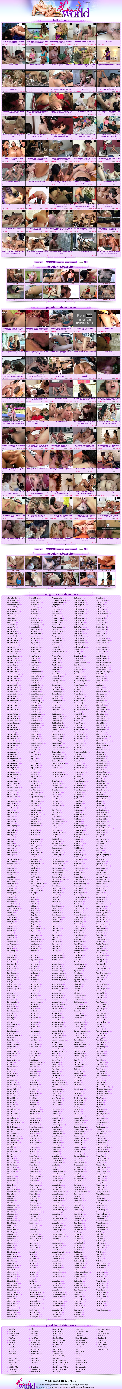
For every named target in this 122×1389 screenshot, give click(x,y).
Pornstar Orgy (78, 1134)
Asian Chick (11, 881)
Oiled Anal (77, 988)
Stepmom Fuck (101, 872)
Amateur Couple (12, 654)
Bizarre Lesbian (12, 1189)
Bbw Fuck (10, 1000)
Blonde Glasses (12, 1305)
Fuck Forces (106, 299)
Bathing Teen (11, 982)
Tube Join (88, 283)
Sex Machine (100, 680)
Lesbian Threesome (80, 629)
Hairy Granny (56, 812)
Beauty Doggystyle (13, 1044)
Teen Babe (99, 953)
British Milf (33, 667)
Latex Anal (55, 1093)
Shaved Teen (100, 734)
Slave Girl (99, 794)
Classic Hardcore (34, 857)
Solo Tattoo (100, 848)
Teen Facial (100, 995)
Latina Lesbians (57, 1134)
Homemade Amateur (58, 861)
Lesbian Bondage (57, 1187)
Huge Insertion (56, 942)
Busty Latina (33, 774)
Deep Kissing (33, 1060)
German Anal (56, 685)
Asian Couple (11, 884)
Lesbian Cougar (57, 1200)
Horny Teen (55, 921)
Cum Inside (33, 980)
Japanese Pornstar (57, 1046)
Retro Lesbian (78, 1305)
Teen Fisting (100, 1009)
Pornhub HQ (88, 299)
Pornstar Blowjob (79, 1120)
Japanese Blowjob (57, 1024)
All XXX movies (70, 283)
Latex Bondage (56, 1096)
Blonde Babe (11, 1272)
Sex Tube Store (35, 1349)
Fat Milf (32, 1274)
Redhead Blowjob (79, 1261)
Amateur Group (12, 683)
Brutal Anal (33, 747)
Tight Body (99, 1105)
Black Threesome (12, 1256)
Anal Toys (10, 855)
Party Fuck (77, 1060)
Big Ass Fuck (11, 1093)
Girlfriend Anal (56, 714)
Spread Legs (100, 863)
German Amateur (57, 683)
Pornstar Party (78, 1136)
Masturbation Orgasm (81, 683)
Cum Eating (33, 975)
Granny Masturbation (58, 774)
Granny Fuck (56, 767)
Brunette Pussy (34, 730)
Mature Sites (79, 1365)
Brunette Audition (35, 676)
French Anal (55, 660)
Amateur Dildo (11, 663)
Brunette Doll (33, 705)
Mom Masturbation (80, 897)
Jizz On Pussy (56, 1060)
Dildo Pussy (33, 1071)
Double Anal (33, 1113)
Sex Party (99, 683)
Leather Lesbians (57, 1163)
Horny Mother (56, 913)
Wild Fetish (100, 1243)
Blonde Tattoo (33, 616)
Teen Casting (100, 966)
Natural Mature (79, 950)
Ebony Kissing (34, 1185)
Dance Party (33, 1058)
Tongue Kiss (100, 1120)
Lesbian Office (56, 1267)
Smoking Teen (100, 832)
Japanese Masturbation (59, 1040)
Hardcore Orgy (56, 855)
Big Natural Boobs (13, 1151)
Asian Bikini (11, 877)
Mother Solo (78, 939)
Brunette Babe (33, 678)
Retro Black (78, 1294)
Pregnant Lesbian (79, 1165)
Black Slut (10, 1245)
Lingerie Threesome (80, 663)
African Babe (11, 618)
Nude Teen (77, 959)
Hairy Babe (55, 799)
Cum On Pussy (34, 986)
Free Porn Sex (102, 1345)
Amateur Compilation (14, 649)
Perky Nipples (78, 1078)
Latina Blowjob (56, 1118)
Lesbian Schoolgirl (58, 1301)
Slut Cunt (99, 803)
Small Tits (99, 808)
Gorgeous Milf (56, 761)
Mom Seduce (78, 901)
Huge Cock (55, 930)
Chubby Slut (33, 848)
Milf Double (78, 817)
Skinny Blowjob (101, 763)
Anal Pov (10, 841)
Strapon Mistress (101, 888)
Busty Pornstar (34, 783)
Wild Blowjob (100, 1241)
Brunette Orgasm (34, 723)
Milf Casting (78, 810)
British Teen (33, 669)
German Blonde (57, 689)
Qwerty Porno (33, 570)
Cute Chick (32, 1015)
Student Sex (100, 901)
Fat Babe (32, 1256)
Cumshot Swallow (35, 1002)
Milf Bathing (78, 801)
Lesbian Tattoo (78, 622)
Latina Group (56, 1129)
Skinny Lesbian (101, 772)
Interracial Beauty (57, 971)
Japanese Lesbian (57, 1035)
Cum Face (32, 977)
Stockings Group (101, 879)
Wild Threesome (101, 1263)
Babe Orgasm (11, 973)
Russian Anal (100, 618)
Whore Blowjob (101, 1216)
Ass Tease (10, 953)
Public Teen (77, 1196)
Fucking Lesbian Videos (60, 1362)
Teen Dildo (99, 986)
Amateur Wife (11, 750)
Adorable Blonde (12, 602)
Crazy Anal (32, 955)
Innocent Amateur (57, 953)
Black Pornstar (11, 1236)
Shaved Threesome (102, 736)
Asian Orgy (10, 921)
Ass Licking (11, 950)
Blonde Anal (11, 1267)
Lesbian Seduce (57, 1305)
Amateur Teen (11, 741)
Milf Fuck (77, 823)
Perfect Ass (77, 1069)
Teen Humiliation (101, 1022)
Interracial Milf (56, 991)
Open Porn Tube (103, 1349)
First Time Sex (56, 622)
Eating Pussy (33, 1156)
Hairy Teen (55, 830)
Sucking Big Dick (102, 913)
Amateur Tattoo (12, 738)
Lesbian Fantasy (57, 1212)
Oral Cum (77, 997)
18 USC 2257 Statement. (85, 1387)
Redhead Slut (78, 1281)
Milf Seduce (78, 850)
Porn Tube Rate (36, 1340)
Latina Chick (56, 1120)
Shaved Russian (101, 730)
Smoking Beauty (101, 812)
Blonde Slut (33, 609)
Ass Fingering (11, 944)
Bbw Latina (10, 1004)
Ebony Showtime (58, 1333)
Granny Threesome (58, 779)
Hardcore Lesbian (57, 848)
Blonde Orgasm (34, 600)
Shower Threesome (102, 745)
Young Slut (99, 1303)
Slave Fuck (99, 792)
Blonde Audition (12, 1270)
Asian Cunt (10, 886)
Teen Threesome (101, 1075)
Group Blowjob (56, 783)
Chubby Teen (33, 850)
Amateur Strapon (12, 730)
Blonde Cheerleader (13, 1288)
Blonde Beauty (11, 1276)
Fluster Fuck (52, 299)
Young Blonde (100, 1279)
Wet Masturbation (102, 1200)
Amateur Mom (11, 698)
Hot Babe (55, 924)
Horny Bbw (55, 884)
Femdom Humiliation (36, 1296)
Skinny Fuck (100, 767)
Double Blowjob (34, 1116)
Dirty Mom (32, 1098)
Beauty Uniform (12, 1060)
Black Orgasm (11, 1232)
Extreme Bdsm (34, 1232)
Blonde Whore (34, 622)
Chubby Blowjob (34, 832)
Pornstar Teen (78, 1147)
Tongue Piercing (101, 1122)
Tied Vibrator (100, 1096)
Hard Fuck (55, 837)
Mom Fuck (77, 895)
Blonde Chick (11, 1290)
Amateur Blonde (12, 634)
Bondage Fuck (34, 631)
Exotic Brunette (34, 1225)
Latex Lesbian (56, 1100)
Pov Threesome (79, 1163)
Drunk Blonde (33, 1136)
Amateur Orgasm (12, 705)
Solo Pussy (99, 846)
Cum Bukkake (33, 973)
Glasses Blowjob (57, 743)
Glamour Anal (56, 730)
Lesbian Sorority (79, 600)
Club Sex (32, 897)
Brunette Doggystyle (35, 703)
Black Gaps (34, 1358)
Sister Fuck (99, 747)
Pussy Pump (78, 1216)
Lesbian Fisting (56, 1221)
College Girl (33, 915)
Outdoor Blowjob (79, 1022)
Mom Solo (77, 904)
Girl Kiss (54, 712)
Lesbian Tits (78, 631)
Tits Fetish (99, 1116)
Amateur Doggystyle (13, 665)
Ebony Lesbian (34, 1187)
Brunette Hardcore (35, 714)
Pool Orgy (77, 1107)
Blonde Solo (33, 611)
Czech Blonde (33, 1038)
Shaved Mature (101, 721)
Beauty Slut (10, 1058)
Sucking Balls (100, 908)
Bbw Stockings (12, 1020)
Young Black (100, 1276)
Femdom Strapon (34, 1305)
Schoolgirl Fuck (101, 660)
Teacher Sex (100, 942)
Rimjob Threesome (102, 613)
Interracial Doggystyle (59, 980)
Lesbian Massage (57, 1250)
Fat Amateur (33, 1250)
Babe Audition (11, 959)
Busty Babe (33, 761)
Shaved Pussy (100, 727)
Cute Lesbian (33, 1022)
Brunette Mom (34, 721)
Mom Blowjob (78, 888)
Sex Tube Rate (35, 1347)
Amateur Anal (11, 625)
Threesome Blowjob (102, 1087)
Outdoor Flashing (79, 1024)
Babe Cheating (11, 968)
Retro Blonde (78, 1296)
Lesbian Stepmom (79, 609)
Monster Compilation (80, 915)
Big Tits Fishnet (12, 1165)
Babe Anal (10, 957)
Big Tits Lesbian (12, 1169)
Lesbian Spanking (79, 605)
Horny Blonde (56, 886)
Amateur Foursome (13, 676)
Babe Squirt (11, 975)
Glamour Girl (56, 732)
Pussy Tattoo (78, 1221)
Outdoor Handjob (79, 1029)
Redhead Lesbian (79, 1270)
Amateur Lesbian (12, 694)
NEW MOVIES (60, 262)
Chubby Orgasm (34, 846)
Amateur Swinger (12, 736)
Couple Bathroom (35, 942)
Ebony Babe (33, 1163)
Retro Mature (78, 1310)
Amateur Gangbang (13, 680)
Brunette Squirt (34, 736)
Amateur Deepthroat (13, 660)
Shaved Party (100, 725)
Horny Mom (56, 910)
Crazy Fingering (34, 959)
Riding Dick (100, 605)
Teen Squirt (100, 1064)
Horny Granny (56, 901)
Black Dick (10, 1216)
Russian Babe (100, 620)
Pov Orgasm (78, 1160)
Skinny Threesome (102, 790)
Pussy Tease (78, 1223)
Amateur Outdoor (12, 709)
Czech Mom (33, 1051)
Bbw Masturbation (13, 1011)
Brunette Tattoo (34, 738)
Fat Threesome (34, 1285)
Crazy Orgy (33, 966)
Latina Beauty (56, 1116)
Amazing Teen (11, 776)
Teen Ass (99, 948)
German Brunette (57, 694)
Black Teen (10, 1254)
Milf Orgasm (78, 837)
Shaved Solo (100, 732)
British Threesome (35, 671)
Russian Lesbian (101, 638)
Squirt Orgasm (100, 868)
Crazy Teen (33, 968)
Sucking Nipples (101, 924)
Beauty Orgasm (12, 1051)
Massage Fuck (78, 669)
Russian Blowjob (101, 627)
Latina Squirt (56, 1154)
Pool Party (77, 1109)
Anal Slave (10, 843)
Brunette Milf (33, 718)
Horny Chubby (56, 890)
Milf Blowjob (78, 808)
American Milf (11, 792)
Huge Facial (55, 939)
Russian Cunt (100, 634)
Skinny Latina (100, 770)
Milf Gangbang (79, 825)
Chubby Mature (34, 841)
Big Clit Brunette (12, 1113)
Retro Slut (99, 598)
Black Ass (10, 1198)
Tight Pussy (100, 1109)
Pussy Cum (77, 1198)
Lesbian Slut (56, 1317)
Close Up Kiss (33, 881)
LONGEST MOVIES (70, 262)
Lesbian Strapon (79, 613)
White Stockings (101, 1214)
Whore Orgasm (101, 1223)
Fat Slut (31, 1281)
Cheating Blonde (34, 808)
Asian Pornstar (11, 924)
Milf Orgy (77, 839)
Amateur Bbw (11, 631)
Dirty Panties (33, 1100)
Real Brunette (78, 1230)
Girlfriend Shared (57, 725)
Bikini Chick (11, 1180)
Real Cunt (77, 1236)
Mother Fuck (78, 930)
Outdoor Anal (78, 1020)
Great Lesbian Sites (81, 1331)
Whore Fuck (100, 1218)
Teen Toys (99, 1080)
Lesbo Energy (79, 1347)
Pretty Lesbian (78, 1178)
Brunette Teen (33, 741)
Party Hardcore (78, 1064)
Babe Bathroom (12, 962)
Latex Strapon (56, 1109)
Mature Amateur (79, 685)
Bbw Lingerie (11, 1009)
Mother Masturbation (80, 933)
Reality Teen (78, 1250)
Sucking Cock (100, 917)
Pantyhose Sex (78, 1058)
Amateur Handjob (12, 685)
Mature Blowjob (79, 703)
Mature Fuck (78, 727)
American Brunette (13, 783)
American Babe (12, 779)
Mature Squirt (78, 779)
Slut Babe (99, 801)
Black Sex (10, 1243)
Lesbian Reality (57, 1296)
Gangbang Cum (57, 680)
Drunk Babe (33, 1134)
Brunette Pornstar (34, 725)
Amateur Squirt (12, 727)
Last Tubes (70, 299)
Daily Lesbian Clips (59, 1356)
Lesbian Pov (56, 1290)
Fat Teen (32, 1283)
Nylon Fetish (78, 975)
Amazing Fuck (11, 767)
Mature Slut (77, 774)
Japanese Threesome (58, 1051)
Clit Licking (33, 868)
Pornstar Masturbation (81, 1129)
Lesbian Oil (55, 1270)
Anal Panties (11, 837)
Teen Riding (100, 1053)
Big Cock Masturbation (14, 1129)
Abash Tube (33, 586)
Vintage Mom (100, 1180)
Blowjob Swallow (35, 629)
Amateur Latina (12, 692)
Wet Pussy (99, 1207)
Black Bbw (10, 1203)
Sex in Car (99, 687)
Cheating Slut (33, 821)
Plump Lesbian (78, 1102)
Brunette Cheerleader (36, 694)
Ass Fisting (10, 946)
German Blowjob (57, 692)
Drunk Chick (33, 1140)
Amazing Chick (12, 765)
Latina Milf (55, 1138)
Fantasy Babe (33, 1245)
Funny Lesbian (56, 676)
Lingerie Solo (78, 658)
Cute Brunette (33, 1013)
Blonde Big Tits (12, 1279)
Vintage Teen (100, 1189)
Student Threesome (102, 904)
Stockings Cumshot (102, 875)
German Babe (56, 687)
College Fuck (33, 913)
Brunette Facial (34, 707)
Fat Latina (32, 1267)
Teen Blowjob (100, 964)
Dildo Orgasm (33, 1069)
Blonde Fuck (11, 1303)
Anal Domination (12, 812)
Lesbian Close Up (57, 1194)
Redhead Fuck (78, 1267)
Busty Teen (32, 788)
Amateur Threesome (13, 743)
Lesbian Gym (56, 1232)
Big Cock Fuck (12, 1127)
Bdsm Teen (10, 1033)
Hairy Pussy (55, 828)
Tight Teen (99, 1111)
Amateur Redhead (12, 714)
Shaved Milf (100, 723)
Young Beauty (100, 1274)
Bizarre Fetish (11, 1187)
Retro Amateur (78, 1290)
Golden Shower (56, 750)
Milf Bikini (77, 805)
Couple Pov (33, 950)
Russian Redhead (101, 649)
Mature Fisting (78, 725)
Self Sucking (100, 676)
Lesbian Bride (56, 1189)
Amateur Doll (11, 667)
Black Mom (11, 1227)
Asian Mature (11, 910)
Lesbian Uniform (79, 636)
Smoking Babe (101, 810)
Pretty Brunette (78, 1171)
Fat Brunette (33, 1261)
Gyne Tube (106, 586)
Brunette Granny (34, 712)
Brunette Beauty (34, 683)
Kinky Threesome (57, 1080)
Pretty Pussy (78, 1180)
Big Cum (10, 1131)
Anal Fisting (11, 819)
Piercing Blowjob (79, 1098)
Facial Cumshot (34, 1241)
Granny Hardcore (57, 770)
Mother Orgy (78, 937)
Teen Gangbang (101, 1013)
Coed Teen (32, 908)
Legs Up (54, 1169)
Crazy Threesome (34, 971)
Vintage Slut (100, 1187)
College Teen (33, 926)
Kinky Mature (56, 1075)
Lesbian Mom (56, 1259)
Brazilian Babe (34, 649)
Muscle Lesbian (79, 942)
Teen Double (100, 993)
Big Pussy (10, 1158)
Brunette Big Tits (34, 685)
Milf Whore (77, 875)
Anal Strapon (11, 848)
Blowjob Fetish (34, 627)
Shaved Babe (100, 698)
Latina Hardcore (57, 1131)
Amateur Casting (12, 640)
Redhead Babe (78, 1256)
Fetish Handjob (34, 1312)
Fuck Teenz (56, 1371)
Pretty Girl (77, 1176)
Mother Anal (78, 926)
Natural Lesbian (79, 948)
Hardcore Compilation (59, 846)
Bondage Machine (35, 634)
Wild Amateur (100, 1230)
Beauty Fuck (11, 1046)
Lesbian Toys (78, 634)
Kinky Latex (56, 1071)
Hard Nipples (56, 839)
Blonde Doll (11, 1296)
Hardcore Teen (56, 859)
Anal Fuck (10, 823)
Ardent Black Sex (36, 1353)
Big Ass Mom (11, 1100)
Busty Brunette (34, 767)
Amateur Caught (12, 642)
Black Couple (11, 1214)
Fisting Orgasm (56, 636)
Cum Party (32, 993)
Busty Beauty (33, 763)
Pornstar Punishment (80, 1138)
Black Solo (10, 1247)
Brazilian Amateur (35, 647)
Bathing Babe (11, 980)
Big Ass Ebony (11, 1091)
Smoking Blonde (101, 814)
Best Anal (10, 1062)
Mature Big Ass (79, 696)
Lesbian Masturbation (58, 1252)
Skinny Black (100, 759)
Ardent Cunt (106, 283)
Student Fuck (100, 897)
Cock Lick (32, 899)
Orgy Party (77, 1013)
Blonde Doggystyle (13, 1294)
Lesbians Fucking (79, 647)
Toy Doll (99, 1125)
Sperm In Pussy (101, 859)
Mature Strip (78, 783)
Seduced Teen (100, 674)
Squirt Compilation (102, 866)
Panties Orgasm (79, 1046)
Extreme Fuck (33, 1234)
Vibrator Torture (101, 1160)
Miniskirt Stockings (80, 884)
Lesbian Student (79, 618)
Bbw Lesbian (11, 1006)
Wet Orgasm (100, 1203)
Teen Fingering (101, 1004)
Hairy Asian (55, 796)
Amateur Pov (11, 712)
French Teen (55, 669)
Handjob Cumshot (57, 832)
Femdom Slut (33, 1301)
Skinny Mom (100, 781)
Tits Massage (100, 1118)
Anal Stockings (12, 846)
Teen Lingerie (100, 1029)
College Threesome (35, 928)
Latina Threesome (57, 1158)
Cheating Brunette (35, 810)
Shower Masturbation (103, 741)
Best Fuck (10, 1071)
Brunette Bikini (34, 687)
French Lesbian (56, 665)
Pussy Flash (77, 1203)
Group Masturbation (58, 788)
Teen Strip (99, 1069)
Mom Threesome (79, 908)
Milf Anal (77, 799)
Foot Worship (56, 647)
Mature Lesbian (79, 747)
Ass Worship (11, 955)
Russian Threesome (102, 654)
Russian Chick (100, 631)
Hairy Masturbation (58, 821)
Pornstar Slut (78, 1142)
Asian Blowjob (11, 879)
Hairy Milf (55, 825)
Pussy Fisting (78, 1200)
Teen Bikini (100, 962)
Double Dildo (33, 1118)
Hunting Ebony (58, 1342)
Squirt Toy (99, 870)
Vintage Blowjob (101, 1167)
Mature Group (78, 732)
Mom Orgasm (78, 899)
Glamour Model (57, 738)
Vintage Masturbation (103, 1174)
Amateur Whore (12, 747)
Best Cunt (10, 1069)
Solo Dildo (99, 837)
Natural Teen (78, 955)
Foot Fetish (55, 645)
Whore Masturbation (102, 1221)
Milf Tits (77, 870)
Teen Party (99, 1044)
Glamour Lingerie (57, 736)
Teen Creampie (101, 975)
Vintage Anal (100, 1163)
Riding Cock (100, 602)
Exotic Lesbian (34, 1227)
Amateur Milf (11, 696)
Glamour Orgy (56, 741)
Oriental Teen (78, 1017)
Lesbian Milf (56, 1256)
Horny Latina (56, 904)
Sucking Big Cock (102, 910)
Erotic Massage (34, 1221)
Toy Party (99, 1129)
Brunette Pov (33, 727)
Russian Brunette (101, 629)
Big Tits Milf (11, 1171)
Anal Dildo (10, 808)
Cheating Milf (33, 817)
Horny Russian (56, 919)
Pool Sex (77, 1111)
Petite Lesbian (78, 1093)
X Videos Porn (102, 1342)
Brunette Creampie (35, 700)
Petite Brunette (78, 1089)
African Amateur (12, 616)
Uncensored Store (52, 570)
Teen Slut (99, 1058)
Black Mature (11, 1223)
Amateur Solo (11, 725)
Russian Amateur (101, 616)
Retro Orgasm (78, 1317)
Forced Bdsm (56, 649)
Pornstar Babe (78, 1118)
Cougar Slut (33, 937)
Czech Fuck (33, 1042)
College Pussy (33, 921)
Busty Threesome (34, 790)
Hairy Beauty (56, 801)
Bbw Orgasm (11, 1015)
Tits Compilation (101, 1113)
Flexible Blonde (57, 638)
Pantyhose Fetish (79, 1051)
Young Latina (100, 1294)
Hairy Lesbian (56, 819)
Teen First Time (101, 1006)
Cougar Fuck (33, 933)
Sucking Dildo (100, 921)
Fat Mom (32, 1276)
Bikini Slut (10, 1185)
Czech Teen (33, 1055)
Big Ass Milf (11, 1098)
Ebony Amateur (34, 1158)
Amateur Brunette (12, 638)
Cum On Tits (33, 988)
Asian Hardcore (12, 899)
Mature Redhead (79, 767)
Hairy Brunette (56, 805)
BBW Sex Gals (58, 1351)
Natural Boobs (78, 946)
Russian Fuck (100, 636)
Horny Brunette (56, 888)
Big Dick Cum (11, 1140)
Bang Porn (15, 299)
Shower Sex (100, 743)
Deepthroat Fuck (34, 1064)
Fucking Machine (57, 674)
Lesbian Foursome (57, 1225)
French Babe (56, 663)
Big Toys (10, 1174)
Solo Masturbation (102, 841)
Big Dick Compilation (14, 1138)
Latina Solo (55, 1151)
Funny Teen (55, 678)
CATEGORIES (38, 262)
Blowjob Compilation (36, 625)
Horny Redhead (57, 917)
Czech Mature (33, 1046)
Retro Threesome (101, 600)
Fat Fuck (32, 1265)
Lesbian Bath (56, 1178)
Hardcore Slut (56, 857)
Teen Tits (99, 1078)
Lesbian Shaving (57, 1308)
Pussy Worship (78, 1227)
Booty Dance (33, 642)
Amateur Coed (11, 647)
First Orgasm (56, 613)
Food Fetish (55, 642)
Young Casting (101, 1283)
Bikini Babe (11, 1176)
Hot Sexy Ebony (58, 1338)
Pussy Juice (77, 1207)
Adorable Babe (11, 600)
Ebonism (33, 1365)
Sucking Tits (100, 926)
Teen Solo (99, 1060)
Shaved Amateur (101, 692)
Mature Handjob (79, 734)
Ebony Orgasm (34, 1198)
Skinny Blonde (101, 761)
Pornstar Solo (78, 1145)
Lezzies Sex (79, 1358)
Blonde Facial (11, 1299)
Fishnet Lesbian (57, 627)
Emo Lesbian (33, 1214)
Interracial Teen (56, 1002)
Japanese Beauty (57, 1020)
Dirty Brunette (34, 1087)
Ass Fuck (10, 948)
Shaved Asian (100, 696)
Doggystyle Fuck (34, 1111)
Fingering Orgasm (57, 602)
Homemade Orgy (57, 875)
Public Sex (77, 1194)
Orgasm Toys (78, 1011)
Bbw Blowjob (11, 995)
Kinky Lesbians (57, 1073)
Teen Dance (100, 982)
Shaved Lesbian (101, 718)
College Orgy (33, 917)
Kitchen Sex (55, 1087)
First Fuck (55, 611)
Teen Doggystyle (101, 988)
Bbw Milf (10, 1013)
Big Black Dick (12, 1107)
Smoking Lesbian (101, 825)
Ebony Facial (33, 1178)
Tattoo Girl (99, 935)
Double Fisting (34, 1122)
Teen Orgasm (100, 1035)
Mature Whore (78, 794)
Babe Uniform (11, 977)
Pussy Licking (78, 1209)
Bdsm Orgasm (11, 1031)
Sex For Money (101, 678)
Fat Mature (32, 1272)
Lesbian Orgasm (57, 1272)
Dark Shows (35, 1362)
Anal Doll (10, 810)
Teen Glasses (100, 1015)
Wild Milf (99, 1250)
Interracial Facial (57, 982)
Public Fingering (79, 1187)
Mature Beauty (78, 694)
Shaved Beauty (101, 703)
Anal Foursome (12, 821)
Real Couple (78, 1234)
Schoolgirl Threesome (103, 665)
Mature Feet (78, 721)
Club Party (32, 895)
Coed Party (32, 906)
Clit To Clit (32, 875)
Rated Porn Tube (36, 1345)
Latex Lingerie (56, 1102)
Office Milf (77, 984)
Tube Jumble (33, 283)
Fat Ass (31, 1254)
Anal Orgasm (11, 832)
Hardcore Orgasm (57, 852)
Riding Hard (100, 609)
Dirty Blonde (33, 1084)
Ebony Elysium (35, 1369)
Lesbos (77, 1353)
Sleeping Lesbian (101, 799)
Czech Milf (32, 1049)
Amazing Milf (11, 772)
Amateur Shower (12, 721)
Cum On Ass (33, 982)
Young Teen (100, 1308)
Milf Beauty (78, 803)
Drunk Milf (33, 1145)
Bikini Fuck (11, 1183)
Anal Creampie (12, 805)
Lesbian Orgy (56, 1274)
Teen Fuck (99, 1011)
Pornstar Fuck (78, 1125)
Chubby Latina (34, 837)
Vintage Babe (100, 1165)
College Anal (33, 910)
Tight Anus (99, 1100)
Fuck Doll (55, 671)
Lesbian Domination (58, 1207)
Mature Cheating (79, 707)
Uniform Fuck (100, 1145)
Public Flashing (79, 1189)
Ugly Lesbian (100, 1136)
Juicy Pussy (55, 1062)
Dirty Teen (32, 1105)
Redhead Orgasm (79, 1276)
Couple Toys (33, 953)
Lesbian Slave (56, 1314)
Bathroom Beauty (12, 984)
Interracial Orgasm (57, 995)
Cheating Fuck (34, 812)
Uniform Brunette (101, 1140)
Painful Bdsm (78, 1040)
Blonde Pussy (33, 607)
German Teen (56, 707)
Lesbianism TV (80, 1340)
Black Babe (10, 1200)
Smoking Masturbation (103, 828)
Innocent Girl (56, 959)
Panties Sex (77, 1049)
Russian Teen (100, 651)
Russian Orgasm (101, 647)
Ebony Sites (57, 1336)
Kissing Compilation (58, 1082)
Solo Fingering (101, 839)
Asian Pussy (11, 928)
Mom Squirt (78, 906)
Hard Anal (55, 834)
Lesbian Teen (78, 627)
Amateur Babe (11, 629)
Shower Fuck (100, 738)
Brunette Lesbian (34, 716)
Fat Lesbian (33, 1270)
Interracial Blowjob (58, 973)
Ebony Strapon (34, 1207)
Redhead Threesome (80, 1288)
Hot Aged (78, 1333)
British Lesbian (34, 663)
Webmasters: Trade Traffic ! (61, 1380)
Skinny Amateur (101, 750)
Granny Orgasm (57, 776)
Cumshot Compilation (36, 1000)
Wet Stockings (100, 1209)
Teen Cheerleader (101, 968)
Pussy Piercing (78, 1214)
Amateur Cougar (12, 651)
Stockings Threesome (103, 881)
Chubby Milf (33, 843)
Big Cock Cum (11, 1125)
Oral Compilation (79, 995)
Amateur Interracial (13, 689)
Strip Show (99, 892)
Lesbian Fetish (56, 1216)
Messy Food (78, 796)
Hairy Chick (55, 808)
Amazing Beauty (12, 759)
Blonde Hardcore (12, 1310)
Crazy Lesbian (34, 964)
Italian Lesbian (56, 1006)
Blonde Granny (12, 1308)
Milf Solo (77, 852)
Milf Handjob (78, 828)
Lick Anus (77, 649)
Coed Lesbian (33, 904)
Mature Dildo (78, 714)
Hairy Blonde (56, 803)
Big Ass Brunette (12, 1087)
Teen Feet (99, 1000)
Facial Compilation (35, 1238)
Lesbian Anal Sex (57, 1171)
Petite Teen (77, 1096)
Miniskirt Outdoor (79, 881)
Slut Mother (100, 805)
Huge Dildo (55, 935)
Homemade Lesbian (58, 870)
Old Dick (77, 993)
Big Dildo (10, 1147)
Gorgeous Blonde (57, 754)
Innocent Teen (56, 964)
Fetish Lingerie (34, 1314)
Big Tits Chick (11, 1163)
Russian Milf (100, 645)
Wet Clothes (100, 1198)
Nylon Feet (77, 973)
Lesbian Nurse (56, 1265)
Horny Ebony (56, 899)
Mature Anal (78, 687)
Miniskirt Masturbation (81, 879)
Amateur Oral (11, 703)
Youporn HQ (15, 586)
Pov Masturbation (79, 1156)
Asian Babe (10, 870)
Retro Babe (77, 1292)
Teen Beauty (100, 957)
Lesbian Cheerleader (58, 1192)
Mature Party (78, 763)
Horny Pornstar (56, 915)
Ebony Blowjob (34, 1169)
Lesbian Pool (56, 1285)
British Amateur (34, 656)
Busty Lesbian (33, 776)
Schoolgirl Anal (101, 656)
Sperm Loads (100, 861)
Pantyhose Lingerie (80, 1055)
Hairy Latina (56, 817)
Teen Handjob (100, 1020)
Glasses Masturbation (58, 747)
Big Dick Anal (11, 1134)
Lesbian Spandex (79, 602)
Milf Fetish (77, 821)
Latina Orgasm (56, 1142)
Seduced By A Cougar (103, 671)
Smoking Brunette (102, 817)
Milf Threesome (79, 868)
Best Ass (10, 1064)
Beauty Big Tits (12, 1042)
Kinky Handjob (56, 1069)
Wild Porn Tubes (88, 570)
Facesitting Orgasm (35, 1236)
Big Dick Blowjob (13, 1136)
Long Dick (77, 665)
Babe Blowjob (11, 964)
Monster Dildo (78, 917)
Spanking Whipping (102, 855)
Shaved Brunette (101, 709)
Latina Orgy (55, 1145)
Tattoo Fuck (100, 933)
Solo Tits (99, 850)
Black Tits (10, 1259)
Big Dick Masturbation (14, 1145)
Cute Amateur (33, 1006)
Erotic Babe (33, 1216)
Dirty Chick (33, 1089)
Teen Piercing (100, 1046)
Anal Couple (11, 803)
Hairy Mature (56, 823)
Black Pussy (11, 1241)
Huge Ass (55, 926)
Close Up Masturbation (36, 884)
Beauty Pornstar (12, 1053)
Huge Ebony (56, 937)
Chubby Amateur (34, 828)
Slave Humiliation (102, 796)
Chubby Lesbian (34, 839)
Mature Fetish (78, 723)
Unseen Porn (70, 570)
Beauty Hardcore (12, 1049)
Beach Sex (10, 1038)
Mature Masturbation (80, 752)
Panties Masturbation (80, 1044)
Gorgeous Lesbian (57, 759)
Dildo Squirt (33, 1073)
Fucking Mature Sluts (60, 1365)
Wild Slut (99, 1259)
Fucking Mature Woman (60, 1369)
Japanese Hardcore (57, 1031)
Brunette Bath (33, 680)
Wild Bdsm (99, 1234)
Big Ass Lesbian (12, 1096)
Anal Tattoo (10, 850)
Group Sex (55, 790)
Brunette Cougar (34, 698)
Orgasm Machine (79, 1009)
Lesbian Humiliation (58, 1236)
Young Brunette (101, 1281)
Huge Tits (55, 948)
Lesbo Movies (79, 1349)
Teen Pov (99, 1049)
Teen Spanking (101, 1062)
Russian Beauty (101, 622)
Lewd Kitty (79, 1356)
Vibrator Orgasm (101, 1158)
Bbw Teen (10, 1022)
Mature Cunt (78, 712)
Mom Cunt (77, 890)
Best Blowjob (11, 1067)
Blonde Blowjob (12, 1283)
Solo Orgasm (100, 843)
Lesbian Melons (57, 1254)
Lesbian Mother (57, 1263)
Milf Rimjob (78, 848)
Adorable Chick (12, 607)
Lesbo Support (80, 1351)
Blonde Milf (11, 1317)
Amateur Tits (11, 745)
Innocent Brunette (57, 957)
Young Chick (100, 1285)
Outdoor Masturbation (81, 1031)
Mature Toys (78, 792)
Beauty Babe (11, 1040)
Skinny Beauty (101, 756)
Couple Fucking (34, 944)
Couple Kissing (34, 946)
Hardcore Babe (56, 841)
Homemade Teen (57, 877)
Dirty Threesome (34, 1107)
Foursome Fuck (56, 654)
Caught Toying (34, 799)
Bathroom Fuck (12, 986)
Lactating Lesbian (57, 1091)
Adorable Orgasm (12, 611)
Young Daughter (101, 1290)
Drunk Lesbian (34, 1142)
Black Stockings (12, 1252)
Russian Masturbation (103, 640)
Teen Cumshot (100, 977)
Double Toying (34, 1129)
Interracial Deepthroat (58, 977)
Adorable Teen (11, 613)
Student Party (100, 899)
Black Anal (10, 1196)
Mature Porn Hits (80, 1360)
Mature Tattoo (78, 788)
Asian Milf (10, 913)
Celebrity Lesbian (35, 801)
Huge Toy (55, 950)
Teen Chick (99, 971)
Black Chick (11, 1212)
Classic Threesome (35, 863)
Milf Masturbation (80, 834)
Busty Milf (32, 779)
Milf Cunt (77, 812)
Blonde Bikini (11, 1281)
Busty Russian (33, 785)
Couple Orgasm (34, 948)
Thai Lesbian (100, 1084)
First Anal (55, 607)
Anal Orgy (10, 834)
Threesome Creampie (103, 1089)
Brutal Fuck (33, 752)
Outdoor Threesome (80, 1038)
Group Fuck (55, 785)
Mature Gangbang (79, 730)
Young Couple (100, 1288)
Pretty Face (77, 1174)
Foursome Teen (56, 656)
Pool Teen (77, 1113)
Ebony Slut (32, 1205)
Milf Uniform (78, 872)
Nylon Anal (77, 971)
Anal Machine (11, 830)
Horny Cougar (56, 892)
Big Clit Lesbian (12, 1116)
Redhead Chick (79, 1263)
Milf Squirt (77, 857)
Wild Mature (100, 1247)
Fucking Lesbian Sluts (60, 1360)
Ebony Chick (33, 1174)
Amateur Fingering (13, 674)
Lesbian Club (56, 1196)
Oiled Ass (77, 991)
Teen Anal (99, 946)
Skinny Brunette (101, 765)
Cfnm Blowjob (34, 803)
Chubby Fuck (33, 834)
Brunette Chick (34, 696)
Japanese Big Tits (57, 1022)
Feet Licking (33, 1288)
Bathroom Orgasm (13, 988)
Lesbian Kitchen (57, 1243)
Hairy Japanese (56, 814)
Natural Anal (78, 944)
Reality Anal (78, 1245)
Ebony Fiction (35, 1371)
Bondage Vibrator (35, 638)
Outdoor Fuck (78, 1026)
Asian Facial (11, 888)
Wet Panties (100, 1205)
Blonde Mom (33, 598)
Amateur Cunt (11, 658)
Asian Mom (11, 915)
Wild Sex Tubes (106, 570)
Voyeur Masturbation (102, 1194)
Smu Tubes (34, 1351)
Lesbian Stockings (80, 611)
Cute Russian (33, 1026)
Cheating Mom (34, 819)
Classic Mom (33, 861)
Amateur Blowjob (12, 636)
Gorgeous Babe (56, 752)
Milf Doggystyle (79, 814)
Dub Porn (33, 299)
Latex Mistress (56, 1105)
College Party (33, 919)
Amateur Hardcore (13, 687)
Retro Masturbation (80, 1308)
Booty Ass (32, 640)
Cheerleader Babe (35, 823)
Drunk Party (33, 1149)
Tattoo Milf (99, 937)
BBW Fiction (57, 1349)
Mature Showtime (81, 1362)
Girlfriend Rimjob (57, 723)
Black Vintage (11, 1261)
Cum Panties (33, 991)
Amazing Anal (11, 752)
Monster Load (78, 919)
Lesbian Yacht (78, 645)
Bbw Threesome (12, 1024)
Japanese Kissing (57, 1033)
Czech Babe (33, 1033)
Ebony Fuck (33, 1180)
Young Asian (100, 1270)
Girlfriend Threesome (58, 727)
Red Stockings (78, 1252)
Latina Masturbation (58, 1136)
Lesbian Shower (57, 1310)
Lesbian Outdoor (57, 1276)
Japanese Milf (56, 1042)
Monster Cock (78, 913)
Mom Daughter (79, 892)
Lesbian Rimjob (57, 1299)
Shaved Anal (100, 694)
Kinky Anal (55, 1064)
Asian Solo (10, 933)
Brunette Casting (34, 692)
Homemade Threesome (59, 879)
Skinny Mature (101, 776)
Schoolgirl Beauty (102, 658)
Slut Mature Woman (104, 1329)
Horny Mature (56, 906)
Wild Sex (99, 1256)
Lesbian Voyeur (79, 638)
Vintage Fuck (100, 1169)
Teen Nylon (100, 1033)
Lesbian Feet (56, 1214)
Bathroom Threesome (14, 991)
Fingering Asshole (57, 598)
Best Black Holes (36, 1356)
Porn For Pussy (102, 1340)
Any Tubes (88, 586)
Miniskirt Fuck (78, 877)
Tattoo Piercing (101, 939)
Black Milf (10, 1225)
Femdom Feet (33, 1294)
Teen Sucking (100, 1071)
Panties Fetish (78, 1042)
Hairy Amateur (56, 792)
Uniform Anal (100, 1138)
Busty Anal (32, 756)
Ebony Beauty (33, 1167)
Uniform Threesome (102, 1151)
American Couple (12, 785)
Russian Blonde (101, 625)
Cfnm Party (33, 805)
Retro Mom (77, 1314)
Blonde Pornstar (34, 602)
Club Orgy (32, 892)
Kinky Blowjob (56, 1067)
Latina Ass (55, 1113)
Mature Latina (78, 745)
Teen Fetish (100, 1002)
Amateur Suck (11, 734)
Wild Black (99, 1238)
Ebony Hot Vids (58, 1329)
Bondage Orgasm (34, 636)
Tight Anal (99, 1098)
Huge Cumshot (56, 933)
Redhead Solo (78, 1283)
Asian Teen (10, 937)
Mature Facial (78, 718)
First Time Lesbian (58, 620)
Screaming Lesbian (102, 667)
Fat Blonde (32, 1259)
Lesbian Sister (56, 1312)
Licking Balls (78, 654)
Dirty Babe (32, 1080)
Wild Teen (99, 1261)
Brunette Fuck (33, 709)
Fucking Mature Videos (60, 1367)
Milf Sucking (78, 863)
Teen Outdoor (100, 1040)
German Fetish (56, 696)
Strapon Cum (100, 884)
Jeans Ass (55, 1053)
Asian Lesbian (11, 904)
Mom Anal (77, 886)
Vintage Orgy (100, 1185)
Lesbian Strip (78, 616)
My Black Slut (57, 1345)
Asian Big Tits (11, 875)
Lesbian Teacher (79, 625)
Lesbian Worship (79, 642)
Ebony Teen (33, 1209)
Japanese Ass (56, 1013)
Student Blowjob (101, 895)
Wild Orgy (99, 1252)
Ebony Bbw (33, 1165)
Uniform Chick (101, 1142)
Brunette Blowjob (35, 689)
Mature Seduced (79, 772)
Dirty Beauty (33, 1082)
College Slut (33, 924)
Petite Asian (78, 1084)
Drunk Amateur (34, 1131)
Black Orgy (10, 1234)
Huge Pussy (55, 944)
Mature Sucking (79, 785)
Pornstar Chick (78, 1122)
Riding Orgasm (101, 611)
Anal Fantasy (11, 814)
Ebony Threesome (35, 1212)
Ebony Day (34, 1367)
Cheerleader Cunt (34, 825)
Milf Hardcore (78, 830)
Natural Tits (77, 957)
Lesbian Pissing (57, 1283)
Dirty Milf (32, 1096)
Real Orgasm (78, 1241)
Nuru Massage (78, 968)
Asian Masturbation (13, 908)
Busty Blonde (33, 765)
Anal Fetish (10, 817)
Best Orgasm (11, 1075)
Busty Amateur (34, 754)
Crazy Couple (33, 957)
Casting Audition (34, 792)
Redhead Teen (78, 1285)
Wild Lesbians (100, 1245)
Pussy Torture (78, 1225)
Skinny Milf (100, 779)
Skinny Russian (101, 785)
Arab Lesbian (11, 861)
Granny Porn (79, 1329)
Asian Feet (10, 890)
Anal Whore (11, 857)
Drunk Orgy (33, 1147)
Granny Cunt (56, 765)
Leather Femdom (57, 1160)
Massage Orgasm (79, 674)
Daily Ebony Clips (36, 1360)
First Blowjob (56, 609)
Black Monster (11, 1230)
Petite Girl (77, 1091)
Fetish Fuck (33, 1310)
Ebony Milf (33, 1194)
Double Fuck (33, 1125)
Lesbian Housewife (58, 1234)
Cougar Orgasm (34, 935)
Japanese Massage (57, 1038)
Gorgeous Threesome (58, 763)
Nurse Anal (77, 962)
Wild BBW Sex (102, 1331)
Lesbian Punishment (58, 1292)
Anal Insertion (11, 828)
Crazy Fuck (33, 962)
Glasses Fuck (56, 745)
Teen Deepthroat (101, 984)
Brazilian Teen (34, 654)
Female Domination (35, 1292)
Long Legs (77, 667)
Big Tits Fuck (11, 1167)
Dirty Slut (32, 1102)
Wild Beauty (100, 1236)
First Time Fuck (57, 618)
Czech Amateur (34, 1031)
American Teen (12, 796)
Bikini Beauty (11, 1178)
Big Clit (9, 1111)
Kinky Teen (55, 1078)
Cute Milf (32, 1024)
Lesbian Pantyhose (57, 1279)
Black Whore (11, 1263)
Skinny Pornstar (101, 783)
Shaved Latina (100, 716)
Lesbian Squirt (78, 607)
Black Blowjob (11, 1207)
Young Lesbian (101, 1296)
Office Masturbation (80, 982)
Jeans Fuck (55, 1055)
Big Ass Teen (11, 1105)
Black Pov (10, 1238)
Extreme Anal (33, 1230)
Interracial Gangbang (58, 986)
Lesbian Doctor (56, 1205)
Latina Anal (55, 1111)
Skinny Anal (100, 752)
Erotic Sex (32, 1223)
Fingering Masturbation (59, 600)
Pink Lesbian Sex (80, 1367)
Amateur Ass (11, 627)
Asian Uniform (11, 942)
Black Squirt (11, 1250)
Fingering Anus (34, 1317)
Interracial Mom (57, 993)
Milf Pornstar (78, 843)
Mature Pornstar (79, 765)
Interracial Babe (57, 968)
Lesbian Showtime (81, 1342)
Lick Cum (77, 651)
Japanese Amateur (57, 1009)
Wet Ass (99, 1196)
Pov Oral (77, 1158)
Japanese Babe (56, 1015)
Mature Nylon (78, 756)
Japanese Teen (56, 1049)
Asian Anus (10, 868)
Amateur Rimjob (12, 718)
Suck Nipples (100, 906)
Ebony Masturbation (35, 1189)
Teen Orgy (99, 1038)
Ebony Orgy (33, 1200)
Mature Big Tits (79, 698)
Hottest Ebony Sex (59, 1340)
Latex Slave (55, 1107)
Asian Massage (12, 906)
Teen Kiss (99, 1026)
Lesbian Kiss (56, 1241)
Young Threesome (102, 1310)
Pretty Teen (77, 1183)
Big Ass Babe (11, 1082)
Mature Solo (78, 776)
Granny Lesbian (57, 772)
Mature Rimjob (79, 770)
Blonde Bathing (12, 1274)
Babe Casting (11, 966)
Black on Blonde (12, 1265)
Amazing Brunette (13, 763)
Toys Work (99, 1134)
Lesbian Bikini (56, 1185)
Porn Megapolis (80, 1369)
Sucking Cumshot (101, 919)
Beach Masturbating (13, 1035)
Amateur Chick (12, 645)
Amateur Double (12, 669)
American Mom (12, 794)
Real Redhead (78, 1243)
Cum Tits (32, 997)
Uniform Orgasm (101, 1149)
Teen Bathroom (101, 955)
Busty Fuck (33, 772)
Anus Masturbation (13, 859)
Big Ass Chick (11, 1089)
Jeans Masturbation (58, 1058)
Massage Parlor (79, 676)
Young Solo (100, 1305)
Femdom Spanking (35, 1303)
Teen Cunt (99, 980)
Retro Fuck (77, 1303)
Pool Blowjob (78, 1105)
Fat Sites (56, 1358)
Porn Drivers (15, 570)
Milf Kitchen (78, 832)
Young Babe (100, 1272)
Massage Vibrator (79, 678)
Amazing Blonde (12, 761)
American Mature (12, 790)
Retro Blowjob (78, 1299)
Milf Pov (77, 846)
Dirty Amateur (34, 1075)
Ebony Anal (33, 1160)
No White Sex (57, 1347)
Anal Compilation (12, 801)
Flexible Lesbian (57, 640)
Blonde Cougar (12, 1292)
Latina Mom (56, 1140)
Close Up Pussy (34, 888)
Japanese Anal (56, 1011)
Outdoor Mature (79, 1033)
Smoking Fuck (101, 823)
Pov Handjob (78, 1154)
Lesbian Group (56, 1230)
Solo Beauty (100, 834)
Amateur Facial (12, 671)
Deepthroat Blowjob (35, 1062)
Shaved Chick (100, 712)
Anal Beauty (11, 799)
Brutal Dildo (33, 750)
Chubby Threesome (35, 852)
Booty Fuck (33, 645)
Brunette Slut (33, 732)
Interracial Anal (56, 966)
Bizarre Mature (12, 1192)
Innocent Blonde (57, 955)
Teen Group (100, 1017)
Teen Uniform (100, 1082)
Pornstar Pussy (78, 1140)
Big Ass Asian (11, 1080)
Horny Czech (56, 895)
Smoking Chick (101, 819)
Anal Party (10, 839)
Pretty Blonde (78, 1169)
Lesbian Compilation (58, 1198)
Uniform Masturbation (103, 1147)
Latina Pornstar (56, 1147)
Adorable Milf (11, 609)
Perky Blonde (78, 1071)
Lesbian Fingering (57, 1218)
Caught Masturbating (36, 796)
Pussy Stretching (79, 1218)
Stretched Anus (101, 890)
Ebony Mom (33, 1196)
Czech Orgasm (34, 1053)
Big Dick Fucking (12, 1142)
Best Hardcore (11, 1073)
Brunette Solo (33, 734)
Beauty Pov (10, 1055)
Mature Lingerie (79, 750)
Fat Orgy (32, 1279)
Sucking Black (101, 915)
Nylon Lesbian (78, 977)
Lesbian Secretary (57, 1303)
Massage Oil (78, 671)
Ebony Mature (33, 1192)
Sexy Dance (100, 689)
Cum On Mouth (34, 984)
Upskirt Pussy (100, 1154)
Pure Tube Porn (36, 1342)
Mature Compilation (80, 709)
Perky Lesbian (78, 1075)
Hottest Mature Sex (81, 1338)
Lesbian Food (56, 1223)
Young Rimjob (101, 1299)
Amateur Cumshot (13, 656)
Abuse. (92, 1387)
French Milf (55, 667)
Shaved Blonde (101, 707)
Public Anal (77, 1185)
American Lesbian (13, 788)
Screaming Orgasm (102, 669)
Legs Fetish (55, 1165)
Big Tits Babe (11, 1160)
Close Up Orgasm (35, 886)
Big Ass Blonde (12, 1084)
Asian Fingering (12, 892)
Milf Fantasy (78, 819)
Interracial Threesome (58, 1004)
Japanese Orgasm (57, 1044)
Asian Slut (10, 930)
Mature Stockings (79, 781)
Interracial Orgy (57, 997)
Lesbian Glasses (57, 1227)
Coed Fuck (32, 901)
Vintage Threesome (102, 1192)
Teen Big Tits (100, 959)
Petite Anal (77, 1082)
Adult (52, 586)
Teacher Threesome (102, 944)
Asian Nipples (11, 917)
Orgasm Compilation (80, 1006)
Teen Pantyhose (101, 1042)
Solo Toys (99, 852)
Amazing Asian (12, 754)
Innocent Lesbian (57, 962)
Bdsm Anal (10, 1026)
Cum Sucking (33, 995)
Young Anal (100, 1267)
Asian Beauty (11, 872)
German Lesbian (57, 700)
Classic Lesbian (34, 859)
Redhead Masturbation (81, 1272)
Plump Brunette (79, 1100)
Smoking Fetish (101, 821)
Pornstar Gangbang (80, 1127)
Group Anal (55, 781)
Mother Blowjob (79, 928)
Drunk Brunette (34, 1138)
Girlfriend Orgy (57, 721)
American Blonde (12, 781)
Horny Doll (55, 897)
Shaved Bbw (100, 700)
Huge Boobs (56, 928)
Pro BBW (78, 1371)
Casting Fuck (33, 794)
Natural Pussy (78, 953)
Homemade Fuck (57, 868)
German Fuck (56, 698)
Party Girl (77, 1062)
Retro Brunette (78, 1301)
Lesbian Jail (55, 1238)
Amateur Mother (12, 700)
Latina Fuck (55, 1127)
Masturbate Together (80, 680)
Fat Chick (32, 1263)
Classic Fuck (33, 855)
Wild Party (99, 1254)
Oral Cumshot (78, 1000)
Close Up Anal (34, 877)
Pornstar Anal (78, 1116)
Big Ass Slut (11, 1102)
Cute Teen (32, 1029)
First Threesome (57, 616)
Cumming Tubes (58, 1353)
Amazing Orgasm (12, 774)
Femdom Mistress (35, 1299)
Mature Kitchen (79, 743)
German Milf (56, 705)
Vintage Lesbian (101, 1171)
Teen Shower (100, 1055)
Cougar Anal (33, 930)
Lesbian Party (56, 1281)
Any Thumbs (70, 586)
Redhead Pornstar (79, 1279)
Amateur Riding (12, 716)
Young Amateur (101, 1265)
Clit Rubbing (33, 872)
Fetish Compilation (35, 1308)
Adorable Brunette (13, 605)
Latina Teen (55, 1156)
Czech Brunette (34, 1040)
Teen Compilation (102, 973)
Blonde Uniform (34, 620)
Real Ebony (77, 1238)
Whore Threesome (102, 1227)
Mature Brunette (79, 705)
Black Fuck (10, 1218)
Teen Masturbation (102, 1031)
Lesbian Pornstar (57, 1288)
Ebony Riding (33, 1203)
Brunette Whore (34, 745)
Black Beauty (11, 1205)
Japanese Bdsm (56, 1017)
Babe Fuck (10, 971)
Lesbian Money (56, 1261)
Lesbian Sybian (79, 620)
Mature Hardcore (79, 736)
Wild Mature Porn (103, 1333)
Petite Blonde (78, 1087)
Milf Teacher (78, 866)
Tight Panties (100, 1107)
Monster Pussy (78, 921)
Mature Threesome (80, 790)
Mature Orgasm (79, 759)
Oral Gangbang (79, 1002)
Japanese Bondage (57, 1026)
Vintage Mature (101, 1176)
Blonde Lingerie (12, 1314)
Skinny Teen (100, 788)
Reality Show (78, 1247)
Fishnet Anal (56, 625)
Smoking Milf (100, 830)
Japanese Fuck (56, 1029)
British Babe (33, 658)
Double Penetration (35, 1127)
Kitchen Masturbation (58, 1084)
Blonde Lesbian (12, 1312)
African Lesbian (12, 620)
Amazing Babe (11, 756)
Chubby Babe (33, 830)
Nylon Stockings (79, 980)
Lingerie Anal (78, 656)
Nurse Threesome (79, 966)
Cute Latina (33, 1020)
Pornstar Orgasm (79, 1131)
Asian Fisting (11, 895)
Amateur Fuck (11, 678)
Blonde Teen (33, 618)
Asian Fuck (10, 897)
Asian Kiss (10, 901)
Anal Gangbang (12, 825)
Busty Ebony (33, 770)
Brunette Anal (33, 674)
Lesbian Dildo (56, 1203)
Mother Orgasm (79, 935)
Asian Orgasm (11, 919)
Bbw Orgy (10, 1017)
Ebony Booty (33, 1171)
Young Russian (101, 1301)
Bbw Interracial (12, 1002)
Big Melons (10, 1149)
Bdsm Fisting (11, 1029)
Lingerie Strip (78, 660)
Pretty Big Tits (78, 1167)
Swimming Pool (101, 930)
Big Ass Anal (11, 1078)
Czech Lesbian (34, 1044)
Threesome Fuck (101, 1091)
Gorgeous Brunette (58, 756)
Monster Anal (78, 910)
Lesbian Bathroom (57, 1180)
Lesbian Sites (79, 1345)
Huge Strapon (56, 946)
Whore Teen (100, 1225)
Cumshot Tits (33, 1004)
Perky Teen (77, 1080)
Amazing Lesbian (12, 770)
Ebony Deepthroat (35, 1176)
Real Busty (77, 1232)
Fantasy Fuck (33, 1247)
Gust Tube (15, 283)
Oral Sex (77, 1004)
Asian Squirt (11, 935)
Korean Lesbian (57, 1089)
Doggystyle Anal (34, 1109)
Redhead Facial (79, 1265)
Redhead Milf (78, 1274)
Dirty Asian (33, 1078)
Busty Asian (33, 759)
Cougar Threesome (35, 939)
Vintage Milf (100, 1178)
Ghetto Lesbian (56, 709)
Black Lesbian (11, 1221)
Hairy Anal (55, 794)
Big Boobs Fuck (12, 1109)
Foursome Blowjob (58, 651)
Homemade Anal (57, 863)
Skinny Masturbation (102, 774)
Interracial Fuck (57, 984)
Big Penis (10, 1156)
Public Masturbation (80, 1192)
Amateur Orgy (11, 707)
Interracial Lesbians (58, 988)
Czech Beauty (33, 1035)
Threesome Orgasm (102, 1093)
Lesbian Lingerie (57, 1245)
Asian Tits (10, 939)
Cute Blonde (33, 1011)
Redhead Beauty (79, 1259)
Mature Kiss (78, 741)
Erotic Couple (33, 1218)
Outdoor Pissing (79, 1035)
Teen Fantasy (100, 997)
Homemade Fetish (57, 866)
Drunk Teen (33, 1154)
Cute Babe (32, 1009)
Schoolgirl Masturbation (104, 663)
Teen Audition (100, 950)
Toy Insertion (100, 1127)
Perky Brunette (78, 1073)
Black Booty (11, 1209)
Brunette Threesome (35, 743)
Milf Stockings (78, 859)
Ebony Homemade (35, 1183)
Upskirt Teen (100, 1156)
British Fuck (33, 660)
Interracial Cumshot (58, 975)
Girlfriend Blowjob (58, 716)
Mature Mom (78, 754)
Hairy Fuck (55, 810)
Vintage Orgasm (101, 1183)
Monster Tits (78, 924)
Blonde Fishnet (12, 1301)
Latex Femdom (56, 1098)
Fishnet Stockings (57, 631)
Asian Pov (10, 926)
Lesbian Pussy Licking (59, 1294)
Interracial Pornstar (58, 1000)
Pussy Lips (77, 1212)
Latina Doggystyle (57, 1125)
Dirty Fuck (32, 1091)
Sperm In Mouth (101, 857)
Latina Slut (55, 1149)
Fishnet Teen (56, 634)
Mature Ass (77, 689)
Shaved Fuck (100, 714)
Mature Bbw (78, 692)
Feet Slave (32, 1290)
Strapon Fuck (100, 886)
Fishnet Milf (56, 629)
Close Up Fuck (34, 879)
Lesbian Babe (56, 1176)
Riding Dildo (100, 607)
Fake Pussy (32, 1243)
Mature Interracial (79, 738)
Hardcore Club (56, 843)
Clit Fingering (33, 866)
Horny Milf (55, 908)
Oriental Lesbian (79, 1015)
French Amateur (57, 658)
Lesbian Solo (78, 598)
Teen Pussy (99, 1051)
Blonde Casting (12, 1285)
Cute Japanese (33, 1017)
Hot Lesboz (79, 1336)
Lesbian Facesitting (58, 1209)
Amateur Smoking (13, 723)
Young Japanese (101, 1292)
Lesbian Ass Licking (58, 1174)
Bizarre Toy (10, 1194)
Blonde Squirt (33, 613)
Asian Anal (10, 866)
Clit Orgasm (33, 870)
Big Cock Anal (11, 1118)
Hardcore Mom (56, 850)
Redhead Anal (78, 1254)
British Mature (34, 665)
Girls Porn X (102, 1338)
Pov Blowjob (78, 1151)
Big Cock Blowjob (13, 1120)
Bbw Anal (10, 993)
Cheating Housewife (35, 814)
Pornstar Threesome (80, 1149)
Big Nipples (11, 1154)
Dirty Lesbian (33, 1093)
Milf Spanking (78, 855)
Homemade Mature (58, 872)
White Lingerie (101, 1212)
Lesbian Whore (79, 640)
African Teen (11, 622)
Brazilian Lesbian (34, 651)
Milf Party (77, 841)
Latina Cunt (55, 1122)
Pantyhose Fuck (79, 1053)
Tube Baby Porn (52, 283)
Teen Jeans (99, 1024)
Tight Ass (99, 1102)
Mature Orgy (78, 761)
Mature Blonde (78, 700)
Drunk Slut (32, 1151)
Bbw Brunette (11, 997)
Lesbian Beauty (56, 1183)
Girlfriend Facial (57, 718)
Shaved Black (100, 705)
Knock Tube (35, 1338)
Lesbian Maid (56, 1247)
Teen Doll (99, 991)
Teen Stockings (101, 1067)
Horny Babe (55, 881)
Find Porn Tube (102, 1347)
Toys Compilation (102, 1131)
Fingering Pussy (57, 605)
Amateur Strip (11, 732)
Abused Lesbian (12, 598)
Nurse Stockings (79, 964)
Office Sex (77, 986)
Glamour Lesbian (57, 734)
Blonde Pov (33, 605)
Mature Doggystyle (80, 716)
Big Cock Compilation (14, 1122)
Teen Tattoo (100, 1073)
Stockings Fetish (101, 877)
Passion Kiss (78, 1067)
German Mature (57, 703)
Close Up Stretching (35, 890)
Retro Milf (77, 1312)
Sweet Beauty (100, 928)
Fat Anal (32, 1252)
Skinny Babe (100, 754)
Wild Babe (99, 1232)
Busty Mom (33, 781)
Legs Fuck (55, 1167)
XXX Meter (101, 1336)
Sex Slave (99, 685)
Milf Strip (77, 861)
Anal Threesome (12, 852)
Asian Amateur (11, 863)
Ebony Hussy (57, 1331)
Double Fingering (34, 1120)
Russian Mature (101, 642)
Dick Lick (32, 1067)
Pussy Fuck (77, 1205)
